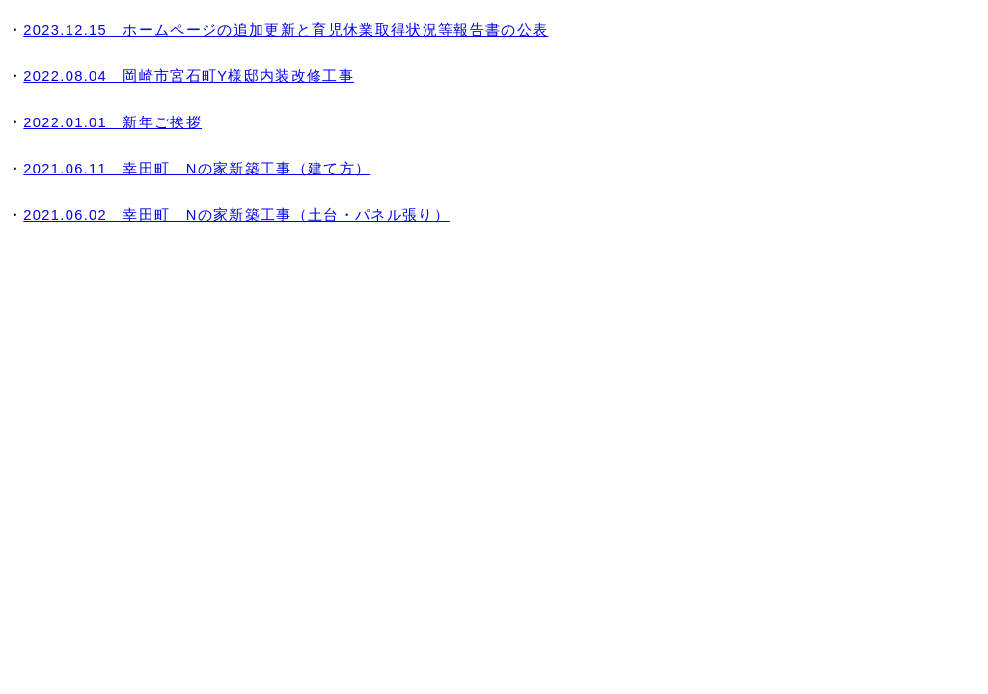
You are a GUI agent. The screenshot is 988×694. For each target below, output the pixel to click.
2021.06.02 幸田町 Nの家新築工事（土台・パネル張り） (236, 215)
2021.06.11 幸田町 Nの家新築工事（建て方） (196, 168)
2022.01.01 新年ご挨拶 (112, 122)
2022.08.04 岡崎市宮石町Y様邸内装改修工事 (188, 76)
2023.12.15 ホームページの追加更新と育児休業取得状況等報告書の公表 (285, 30)
